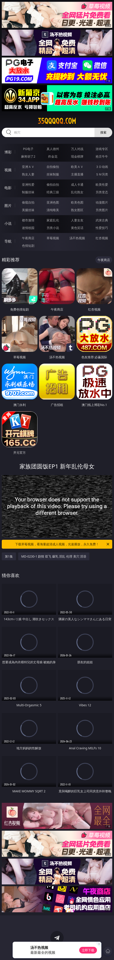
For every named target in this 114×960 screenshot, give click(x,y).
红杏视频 (102, 238)
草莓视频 (53, 238)
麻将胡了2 (28, 156)
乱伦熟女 (77, 192)
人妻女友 (77, 220)
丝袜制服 (53, 174)
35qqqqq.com (57, 121)
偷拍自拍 (53, 184)
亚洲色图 (53, 202)
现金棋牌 (77, 156)
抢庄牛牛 (102, 156)
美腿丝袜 (28, 210)
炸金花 (52, 156)
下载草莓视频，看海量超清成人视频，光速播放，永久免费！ (62, 544)
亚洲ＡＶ (28, 167)
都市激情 (28, 220)
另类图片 (102, 210)
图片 (8, 205)
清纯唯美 (53, 210)
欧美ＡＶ (77, 167)
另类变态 (102, 192)
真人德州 (53, 149)
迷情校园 (28, 228)
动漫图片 (102, 202)
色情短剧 (28, 245)
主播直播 (77, 174)
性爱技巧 (102, 228)
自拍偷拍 (53, 167)
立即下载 (88, 950)
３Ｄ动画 (102, 167)
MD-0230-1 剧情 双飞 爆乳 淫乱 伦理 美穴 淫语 (53, 556)
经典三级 (53, 192)
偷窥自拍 (28, 202)
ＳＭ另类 (102, 174)
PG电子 (28, 149)
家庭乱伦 (53, 220)
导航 (8, 241)
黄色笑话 (77, 228)
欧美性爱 (102, 184)
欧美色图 (77, 202)
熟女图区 (77, 210)
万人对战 (77, 149)
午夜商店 (28, 238)
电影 (8, 187)
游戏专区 (102, 149)
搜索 (103, 132)
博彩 (8, 152)
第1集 (9, 556)
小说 (8, 223)
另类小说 (53, 228)
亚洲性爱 (28, 184)
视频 (8, 169)
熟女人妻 (28, 174)
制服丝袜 (28, 192)
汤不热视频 (77, 238)
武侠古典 (102, 220)
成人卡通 (77, 184)
